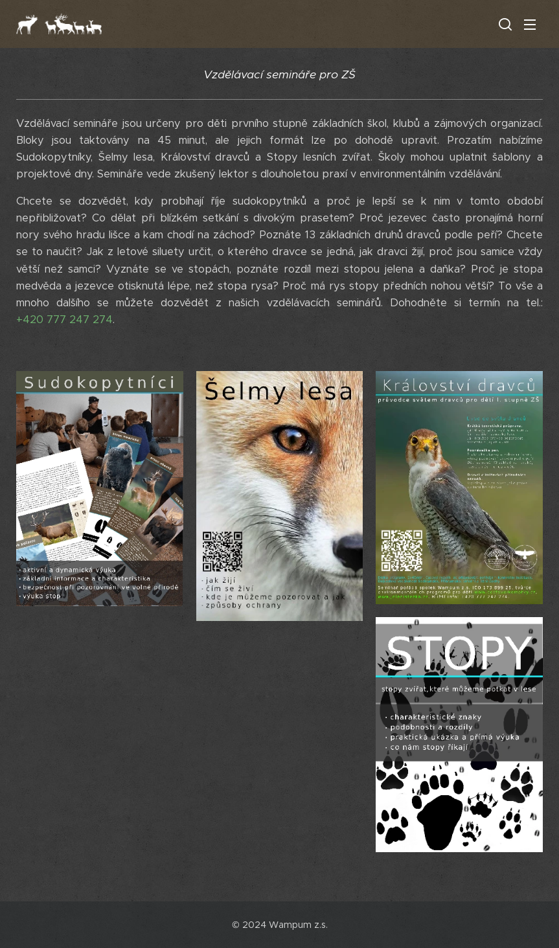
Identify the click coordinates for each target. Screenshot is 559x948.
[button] (504, 24)
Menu (530, 24)
